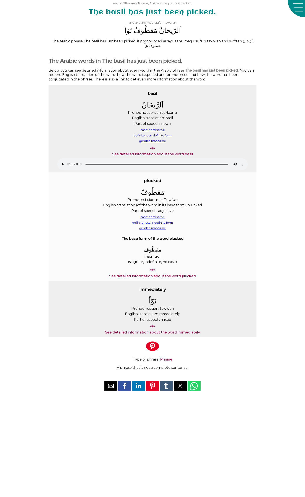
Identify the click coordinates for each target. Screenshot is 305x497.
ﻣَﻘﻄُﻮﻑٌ (145, 30)
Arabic (117, 3)
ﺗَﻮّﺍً (128, 30)
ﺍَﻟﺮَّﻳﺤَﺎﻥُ (170, 30)
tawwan (170, 22)
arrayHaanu (137, 22)
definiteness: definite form (152, 135)
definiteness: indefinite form (152, 222)
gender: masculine (152, 141)
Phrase (143, 3)
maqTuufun (155, 22)
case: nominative (152, 129)
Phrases (130, 3)
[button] (296, 8)
